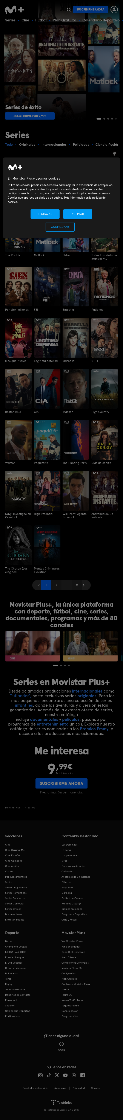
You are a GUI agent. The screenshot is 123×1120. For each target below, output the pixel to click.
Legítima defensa (46, 361)
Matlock (39, 255)
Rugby (8, 984)
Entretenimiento (14, 919)
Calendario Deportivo (17, 1010)
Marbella (68, 361)
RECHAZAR (45, 214)
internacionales (87, 691)
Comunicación (70, 1010)
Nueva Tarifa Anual (72, 1000)
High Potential (43, 514)
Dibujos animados (72, 908)
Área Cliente (69, 957)
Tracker (68, 412)
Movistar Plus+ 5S (71, 968)
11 (77, 585)
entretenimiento (53, 724)
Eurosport (11, 1000)
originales (86, 695)
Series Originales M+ (17, 887)
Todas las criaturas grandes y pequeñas (104, 256)
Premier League (14, 957)
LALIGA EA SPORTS (15, 952)
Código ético (69, 973)
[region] (61, 197)
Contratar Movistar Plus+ (76, 984)
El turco (66, 882)
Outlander (68, 871)
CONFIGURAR (60, 226)
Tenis (8, 978)
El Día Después (13, 962)
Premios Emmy (94, 728)
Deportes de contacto (18, 994)
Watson (10, 463)
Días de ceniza (101, 463)
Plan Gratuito (64, 20)
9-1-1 (94, 361)
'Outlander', (19, 695)
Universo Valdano (15, 968)
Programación (70, 1016)
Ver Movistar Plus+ (72, 941)
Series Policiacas (15, 898)
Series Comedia (14, 903)
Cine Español (12, 855)
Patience (97, 309)
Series (10, 20)
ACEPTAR (78, 214)
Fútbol (41, 20)
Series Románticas (15, 892)
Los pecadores (70, 855)
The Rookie (12, 255)
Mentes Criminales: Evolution (47, 570)
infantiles (24, 705)
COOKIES (95, 1088)
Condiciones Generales (75, 962)
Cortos (9, 871)
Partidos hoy (12, 1016)
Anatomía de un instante (102, 515)
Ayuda (61, 1046)
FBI (36, 309)
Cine (25, 20)
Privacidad (78, 1088)
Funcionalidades (71, 946)
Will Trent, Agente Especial (75, 515)
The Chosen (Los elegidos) (16, 570)
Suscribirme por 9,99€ (30, 116)
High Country (100, 412)
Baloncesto (11, 973)
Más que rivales (15, 361)
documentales (44, 719)
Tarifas (65, 989)
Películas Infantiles (16, 876)
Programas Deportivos (74, 914)
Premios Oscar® (71, 903)
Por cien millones (17, 309)
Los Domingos (69, 844)
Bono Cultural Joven (73, 952)
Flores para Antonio (73, 866)
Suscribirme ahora (91, 9)
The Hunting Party (75, 463)
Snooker (10, 1005)
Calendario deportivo (101, 20)
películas (70, 719)
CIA (36, 412)
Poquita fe (41, 463)
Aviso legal (60, 1088)
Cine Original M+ (15, 850)
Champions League (16, 946)
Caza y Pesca (69, 919)
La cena (66, 850)
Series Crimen (13, 908)
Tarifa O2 (67, 994)
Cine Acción (12, 866)
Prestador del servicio (35, 1088)
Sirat (64, 860)
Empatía (68, 309)
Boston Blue (13, 412)
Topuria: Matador (15, 989)
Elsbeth (67, 255)
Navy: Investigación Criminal (18, 515)
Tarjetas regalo (70, 1005)
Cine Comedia (13, 860)
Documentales (13, 914)
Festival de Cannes (72, 898)
